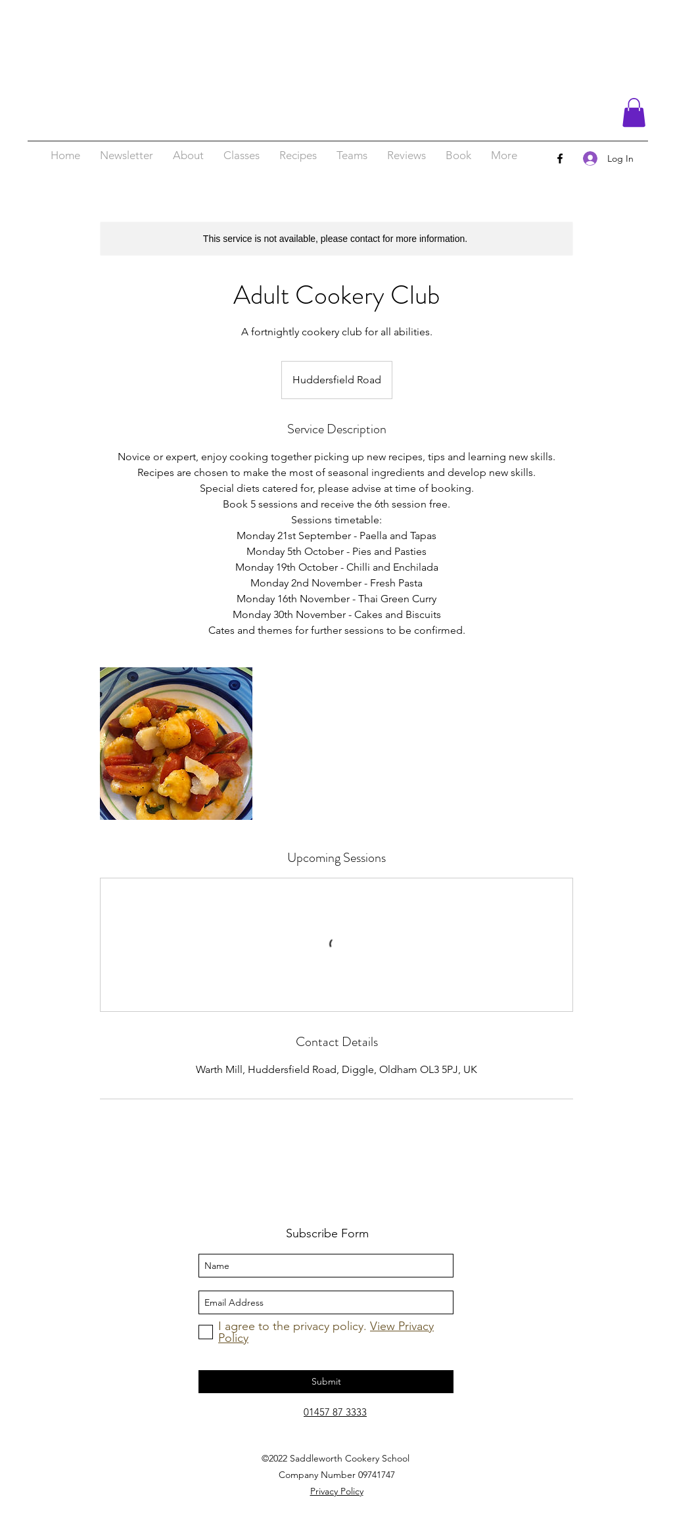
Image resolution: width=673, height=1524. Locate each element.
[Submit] (325, 1381)
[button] (634, 112)
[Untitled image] (176, 743)
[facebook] (560, 158)
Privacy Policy (336, 1491)
